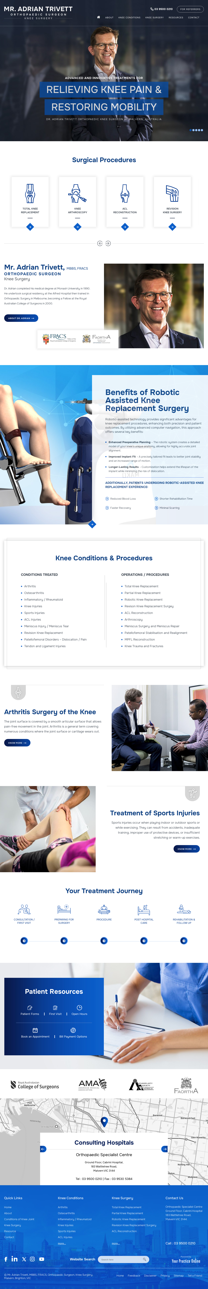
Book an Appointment (35, 1036)
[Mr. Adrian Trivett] (38, 12)
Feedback (134, 1275)
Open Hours (79, 1014)
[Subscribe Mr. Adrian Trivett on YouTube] (41, 1259)
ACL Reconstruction (125, 210)
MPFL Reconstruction (140, 639)
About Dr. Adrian (21, 318)
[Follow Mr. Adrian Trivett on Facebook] (7, 1259)
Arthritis (30, 586)
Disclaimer (150, 1275)
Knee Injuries (33, 606)
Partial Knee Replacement (143, 593)
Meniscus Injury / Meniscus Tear (46, 626)
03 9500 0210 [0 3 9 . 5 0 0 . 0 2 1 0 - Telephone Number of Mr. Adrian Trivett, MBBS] (163, 9)
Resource (10, 1231)
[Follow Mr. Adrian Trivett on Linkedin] (14, 1259)
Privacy (165, 1275)
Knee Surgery (154, 17)
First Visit (55, 1014)
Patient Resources (54, 991)
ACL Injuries (32, 619)
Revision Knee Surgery (172, 210)
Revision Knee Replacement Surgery (134, 1225)
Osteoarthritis (34, 593)
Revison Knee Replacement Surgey (149, 606)
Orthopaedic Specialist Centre (104, 1154)
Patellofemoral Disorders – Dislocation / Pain (55, 639)
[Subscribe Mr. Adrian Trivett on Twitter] (23, 1259)
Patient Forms (30, 1014)
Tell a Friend (195, 1275)
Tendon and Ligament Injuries (45, 646)
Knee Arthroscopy (77, 210)
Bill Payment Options (73, 1036)
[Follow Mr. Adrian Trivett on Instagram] (32, 1259)
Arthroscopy (134, 619)
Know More (17, 742)
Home (7, 1207)
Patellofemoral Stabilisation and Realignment (156, 633)
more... (62, 1243)
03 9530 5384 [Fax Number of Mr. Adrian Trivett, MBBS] (122, 1179)
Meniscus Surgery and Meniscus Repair (152, 626)
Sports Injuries (34, 613)
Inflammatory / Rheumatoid (43, 599)
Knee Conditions (129, 17)
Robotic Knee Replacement (144, 599)
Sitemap (179, 1275)
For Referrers (190, 9)
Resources (176, 17)
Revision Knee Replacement (43, 633)
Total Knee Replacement (30, 210)
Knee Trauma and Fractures (144, 646)
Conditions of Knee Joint (19, 1219)
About (109, 17)
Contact (193, 17)
